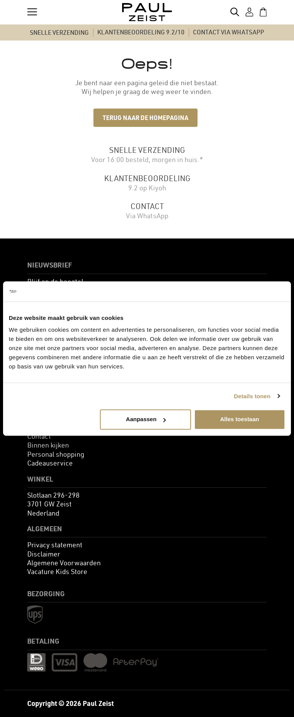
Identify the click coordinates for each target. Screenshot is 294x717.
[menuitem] (39, 436)
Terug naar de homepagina (145, 118)
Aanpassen (146, 419)
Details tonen (252, 396)
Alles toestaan (239, 419)
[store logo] (147, 12)
